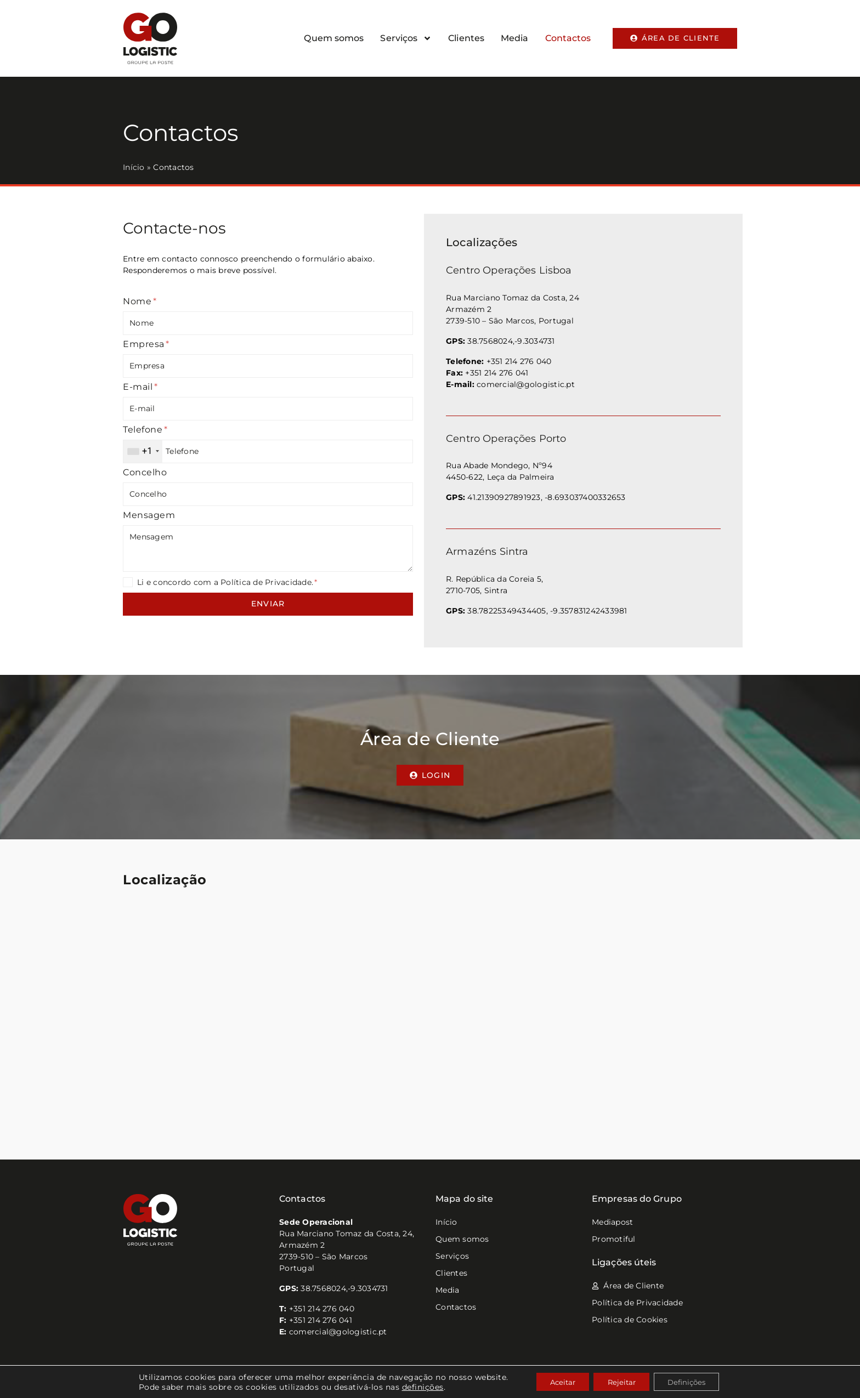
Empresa (146, 344)
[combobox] (142, 451)
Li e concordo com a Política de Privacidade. (227, 582)
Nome (139, 301)
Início (134, 167)
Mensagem (149, 515)
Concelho (145, 472)
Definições (694, 1381)
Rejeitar (621, 1381)
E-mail (140, 387)
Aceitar (555, 1381)
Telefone (145, 429)
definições (411, 1386)
